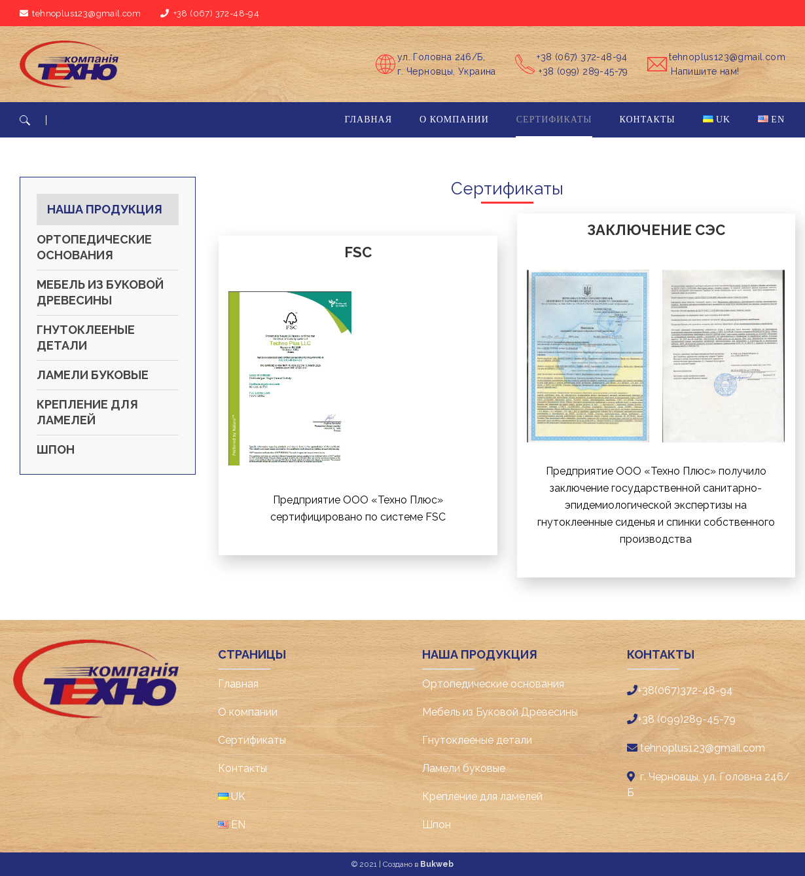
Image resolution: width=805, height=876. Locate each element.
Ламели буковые (93, 375)
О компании (247, 712)
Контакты (242, 768)
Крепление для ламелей (87, 412)
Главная (238, 684)
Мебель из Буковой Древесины (100, 292)
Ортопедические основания (94, 247)
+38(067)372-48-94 (685, 690)
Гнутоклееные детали (86, 337)
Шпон (56, 449)
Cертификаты (252, 740)
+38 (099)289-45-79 (686, 719)
